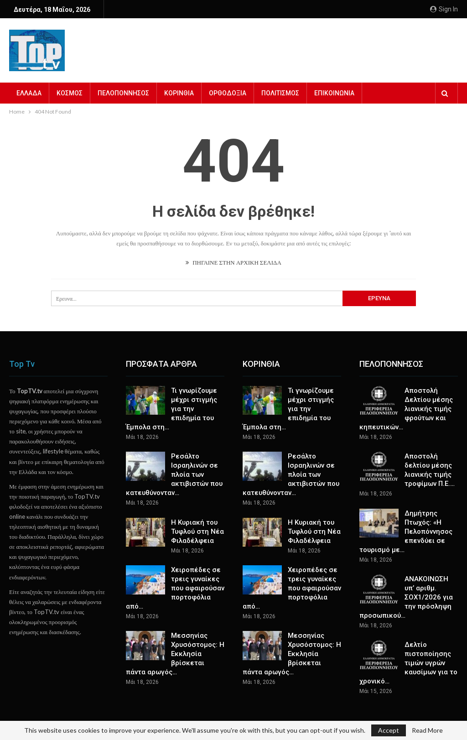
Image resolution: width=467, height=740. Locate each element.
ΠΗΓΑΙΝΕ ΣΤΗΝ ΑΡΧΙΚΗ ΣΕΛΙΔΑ (233, 262)
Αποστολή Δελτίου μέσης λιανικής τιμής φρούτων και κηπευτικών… (406, 408)
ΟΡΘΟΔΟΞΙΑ (227, 93)
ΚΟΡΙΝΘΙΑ (179, 93)
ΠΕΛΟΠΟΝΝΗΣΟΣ (123, 93)
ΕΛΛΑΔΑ (29, 93)
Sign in (444, 9)
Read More (427, 730)
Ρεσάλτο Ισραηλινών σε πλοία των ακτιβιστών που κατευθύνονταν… (174, 474)
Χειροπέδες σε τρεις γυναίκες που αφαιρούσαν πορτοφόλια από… (175, 588)
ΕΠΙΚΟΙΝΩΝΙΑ (334, 93)
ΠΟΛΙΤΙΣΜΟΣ (280, 93)
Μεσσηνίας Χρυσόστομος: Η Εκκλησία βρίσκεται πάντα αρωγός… (175, 653)
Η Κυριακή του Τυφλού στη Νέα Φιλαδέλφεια (197, 531)
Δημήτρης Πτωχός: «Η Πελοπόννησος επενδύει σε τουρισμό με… (405, 531)
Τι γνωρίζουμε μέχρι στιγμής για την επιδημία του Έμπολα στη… (171, 408)
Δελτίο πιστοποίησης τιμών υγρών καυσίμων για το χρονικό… (408, 663)
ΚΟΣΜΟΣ (70, 93)
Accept (388, 730)
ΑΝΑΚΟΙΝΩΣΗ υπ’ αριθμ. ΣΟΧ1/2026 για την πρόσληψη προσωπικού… (406, 597)
